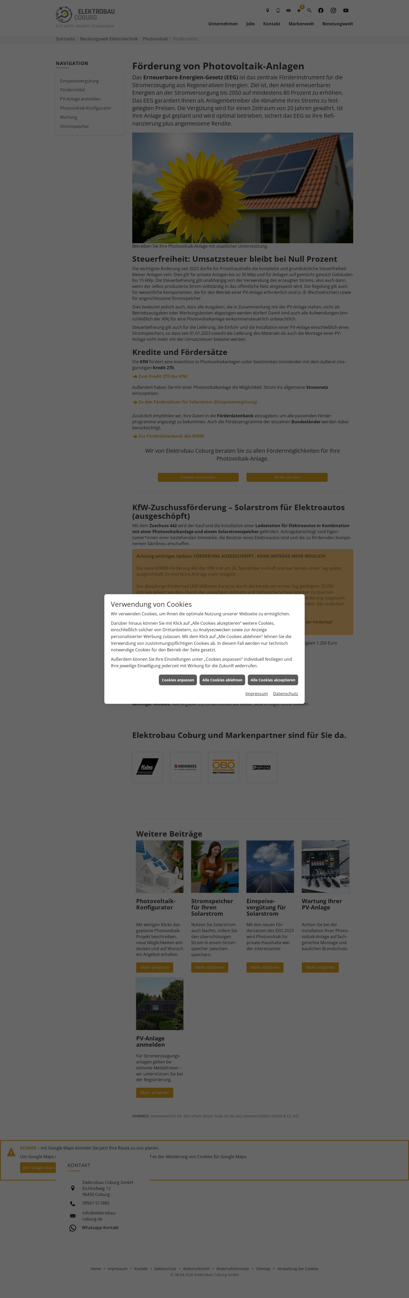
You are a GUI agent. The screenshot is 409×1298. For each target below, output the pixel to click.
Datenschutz (285, 693)
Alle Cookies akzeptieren (273, 679)
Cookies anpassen (178, 679)
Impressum (256, 693)
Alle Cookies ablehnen (222, 679)
